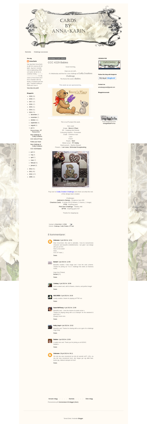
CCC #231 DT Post (36, 139)
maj (32, 155)
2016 (31, 104)
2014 (31, 109)
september (34, 123)
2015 (31, 107)
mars (32, 160)
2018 (31, 99)
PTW (65, 204)
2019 (31, 96)
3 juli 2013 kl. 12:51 (66, 240)
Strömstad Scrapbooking (78, 147)
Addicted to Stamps (63, 200)
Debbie (55, 339)
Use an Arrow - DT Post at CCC (36, 131)
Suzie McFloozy (58, 307)
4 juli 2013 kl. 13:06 (70, 307)
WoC (73, 141)
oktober (33, 120)
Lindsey (56, 283)
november (34, 117)
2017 (31, 101)
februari (33, 163)
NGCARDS (56, 295)
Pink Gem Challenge (66, 206)
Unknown (56, 240)
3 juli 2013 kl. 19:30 (67, 295)
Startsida (28, 52)
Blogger (80, 418)
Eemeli (55, 262)
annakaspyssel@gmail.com (106, 87)
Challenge (57, 226)
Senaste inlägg (53, 399)
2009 (31, 177)
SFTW (64, 209)
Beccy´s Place (73, 128)
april (32, 157)
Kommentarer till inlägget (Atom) (68, 402)
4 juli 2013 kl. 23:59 (65, 339)
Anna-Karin (33, 61)
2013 (31, 112)
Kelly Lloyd (57, 325)
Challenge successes (41, 52)
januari (33, 165)
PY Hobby (75, 143)
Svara (55, 255)
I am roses (65, 147)
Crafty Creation (64, 226)
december (34, 114)
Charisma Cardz (55, 202)
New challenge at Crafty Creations (36, 135)
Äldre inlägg (89, 399)
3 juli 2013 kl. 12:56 (64, 262)
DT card (71, 226)
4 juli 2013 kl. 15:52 (67, 325)
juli (32, 128)
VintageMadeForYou (109, 123)
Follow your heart (35, 142)
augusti (33, 125)
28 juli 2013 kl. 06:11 (66, 353)
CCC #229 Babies (35, 149)
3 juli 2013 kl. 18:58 (65, 283)
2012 (31, 169)
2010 (31, 174)
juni (32, 152)
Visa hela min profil (33, 88)
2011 (31, 171)
